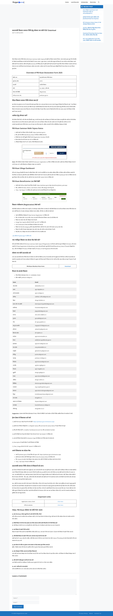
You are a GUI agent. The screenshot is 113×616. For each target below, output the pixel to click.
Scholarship (84, 2)
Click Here (60, 501)
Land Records (75, 2)
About (91, 613)
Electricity (93, 2)
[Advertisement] (44, 16)
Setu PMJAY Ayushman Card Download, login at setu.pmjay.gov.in (90, 11)
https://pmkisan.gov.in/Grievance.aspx (43, 421)
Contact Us (97, 613)
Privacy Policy (83, 613)
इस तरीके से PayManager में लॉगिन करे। (22, 235)
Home (67, 2)
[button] (98, 2)
